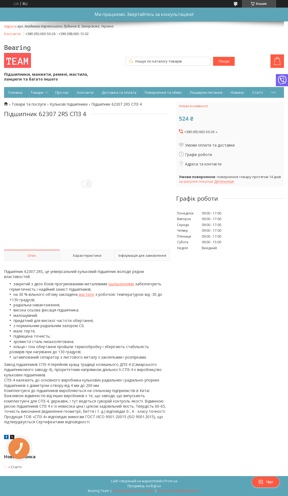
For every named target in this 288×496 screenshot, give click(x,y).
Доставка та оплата (119, 92)
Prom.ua (170, 481)
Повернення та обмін (163, 92)
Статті (257, 92)
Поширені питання (206, 92)
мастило (86, 294)
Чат (265, 482)
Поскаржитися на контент (133, 490)
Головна (15, 92)
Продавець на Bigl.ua (144, 486)
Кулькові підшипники (69, 104)
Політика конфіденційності (179, 490)
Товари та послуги (29, 104)
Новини (237, 92)
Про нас (62, 92)
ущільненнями (121, 283)
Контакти (85, 92)
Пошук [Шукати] (223, 61)
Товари (37, 92)
